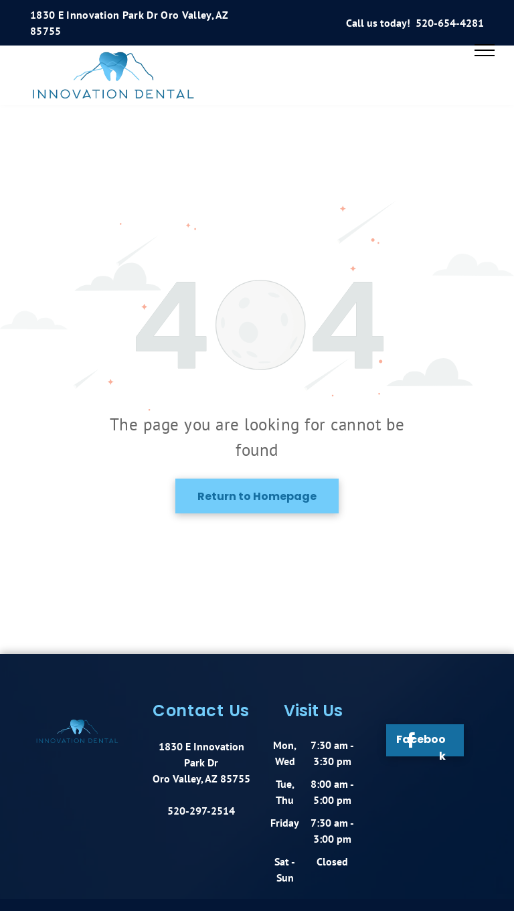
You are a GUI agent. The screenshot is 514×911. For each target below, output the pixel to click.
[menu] (484, 50)
